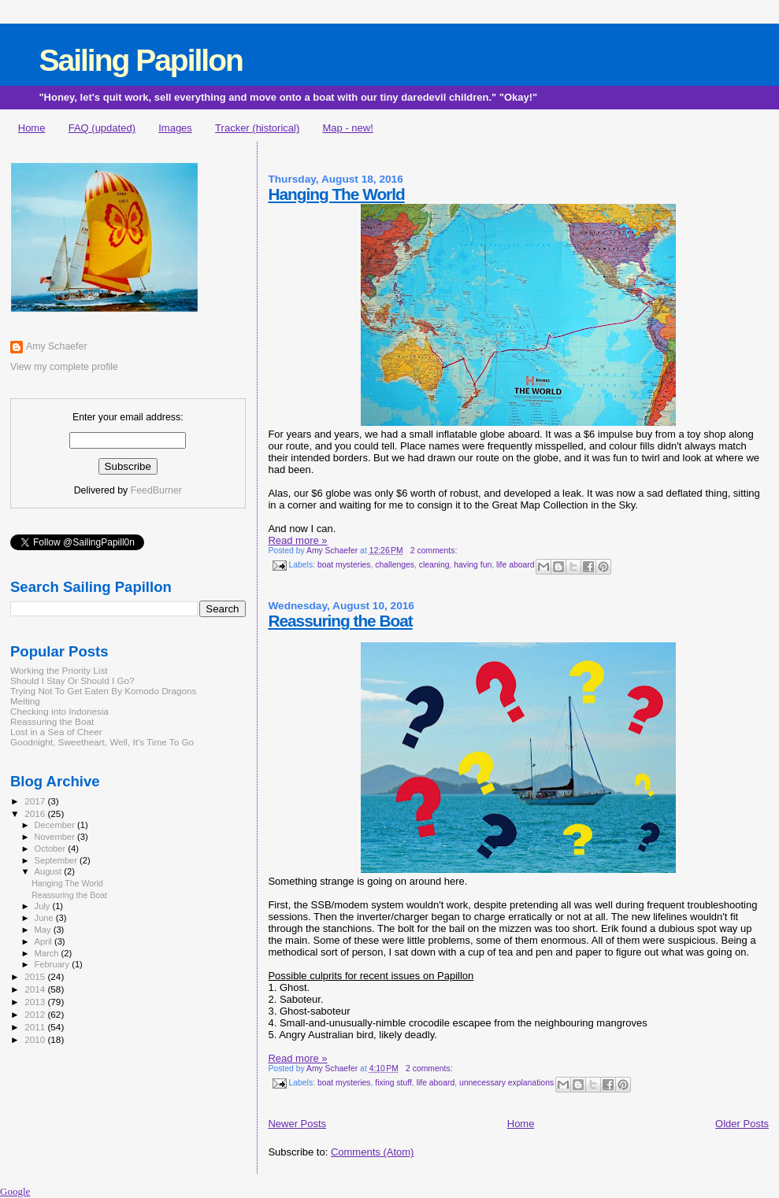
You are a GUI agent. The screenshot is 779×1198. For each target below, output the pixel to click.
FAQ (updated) (102, 128)
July (44, 906)
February (53, 964)
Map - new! (348, 128)
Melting (25, 701)
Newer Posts (297, 1124)
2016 (35, 813)
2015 (35, 976)
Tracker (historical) (257, 128)
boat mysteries (344, 564)
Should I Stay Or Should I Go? (72, 680)
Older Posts (742, 1124)
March (48, 953)
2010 (35, 1039)
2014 (35, 989)
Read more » (297, 540)
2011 (35, 1027)
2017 (35, 801)
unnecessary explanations (506, 1083)
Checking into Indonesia (59, 711)
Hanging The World (336, 194)
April (44, 941)
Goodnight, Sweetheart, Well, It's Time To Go (102, 742)
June (45, 918)
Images (175, 128)
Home (32, 128)
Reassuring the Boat (340, 621)
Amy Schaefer (56, 346)
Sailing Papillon (140, 60)
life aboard (515, 564)
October (52, 848)
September (57, 860)
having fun (473, 564)
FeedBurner (156, 490)
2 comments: (433, 550)
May (44, 929)
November (56, 836)
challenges (394, 564)
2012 (35, 1014)
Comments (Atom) (372, 1152)
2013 (35, 1001)
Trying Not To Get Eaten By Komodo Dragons (103, 691)
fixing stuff (393, 1083)
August (50, 871)
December (56, 825)
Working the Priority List (59, 670)
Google (15, 1191)
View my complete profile (64, 366)
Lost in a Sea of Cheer (56, 732)
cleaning (434, 564)
